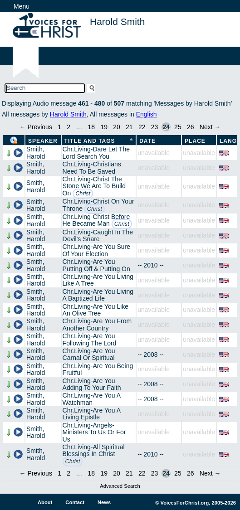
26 (190, 127)
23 (154, 127)
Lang (228, 141)
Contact (74, 502)
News (104, 502)
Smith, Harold (35, 153)
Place (195, 141)
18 (91, 127)
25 (177, 127)
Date (147, 141)
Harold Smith (68, 114)
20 (116, 127)
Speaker (43, 141)
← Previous (36, 127)
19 (104, 127)
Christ (82, 193)
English (146, 114)
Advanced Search (120, 486)
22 (142, 127)
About (45, 502)
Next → (210, 127)
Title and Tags (89, 141)
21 (129, 127)
